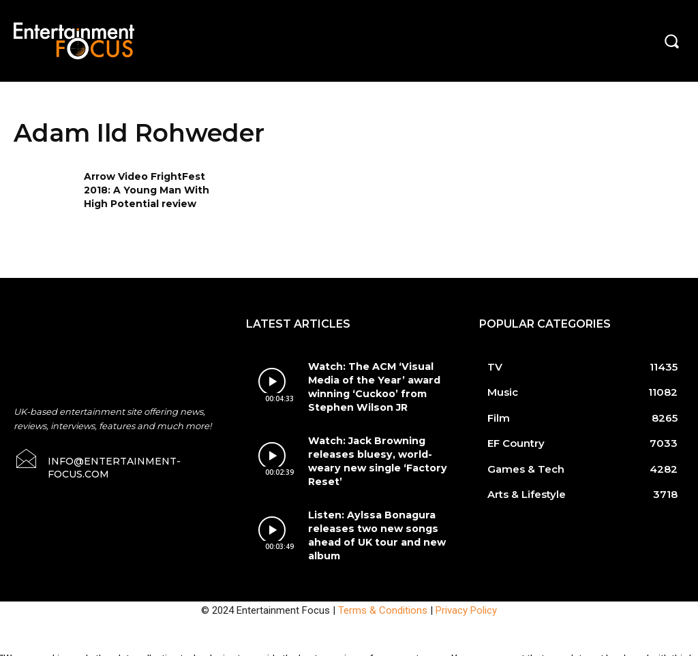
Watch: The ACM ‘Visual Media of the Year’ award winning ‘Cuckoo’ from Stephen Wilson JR (368, 385)
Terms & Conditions (382, 586)
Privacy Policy (466, 586)
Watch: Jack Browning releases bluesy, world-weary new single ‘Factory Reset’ (380, 447)
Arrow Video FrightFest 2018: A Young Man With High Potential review (146, 189)
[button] (671, 41)
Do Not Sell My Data (101, 648)
